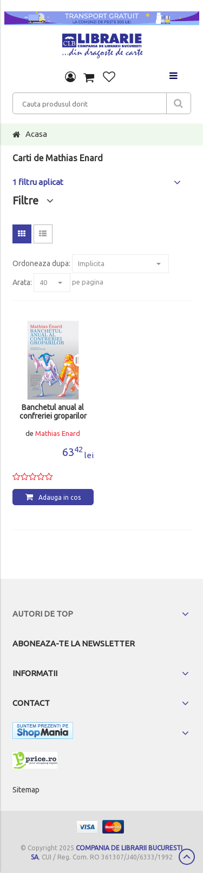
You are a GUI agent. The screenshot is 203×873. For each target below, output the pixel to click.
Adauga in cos (59, 497)
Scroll (187, 857)
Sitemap (26, 789)
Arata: (22, 282)
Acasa (36, 133)
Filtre (33, 200)
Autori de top (42, 613)
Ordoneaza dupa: (41, 263)
